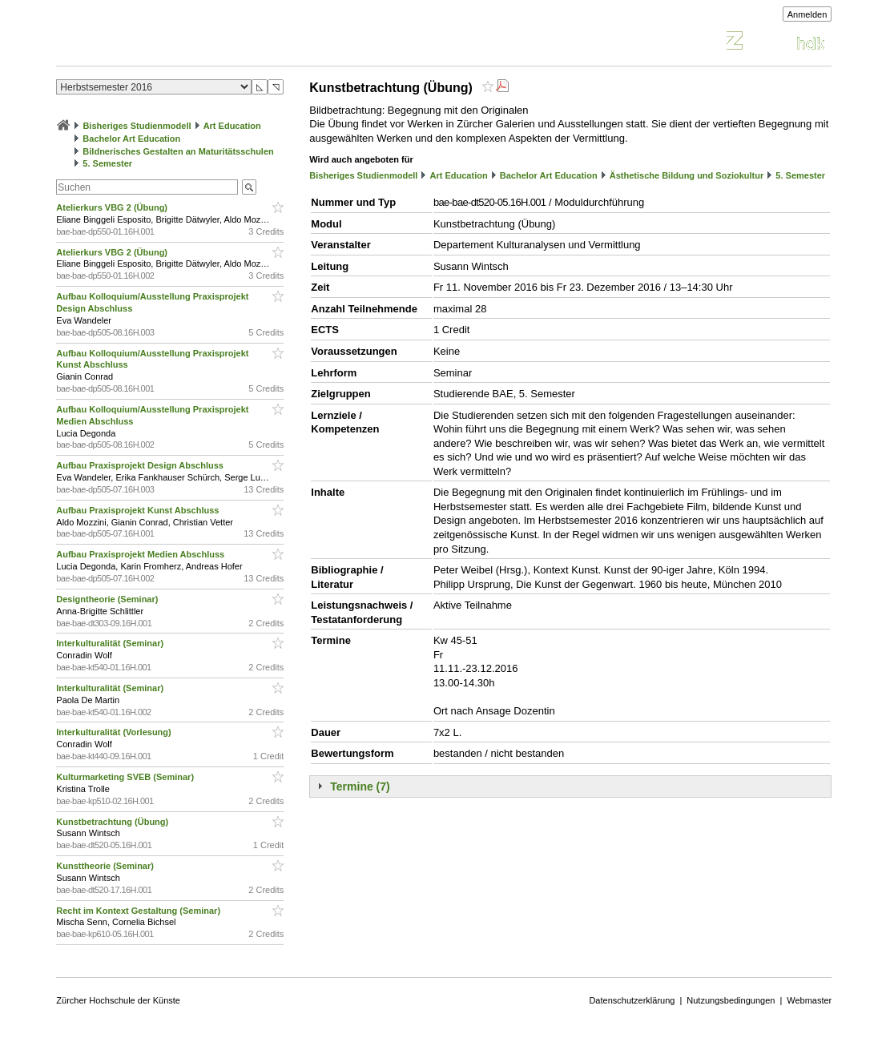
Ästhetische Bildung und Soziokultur (687, 175)
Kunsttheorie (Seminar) (106, 866)
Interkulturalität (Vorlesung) (114, 732)
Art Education (232, 126)
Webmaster (809, 1000)
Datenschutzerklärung (632, 1000)
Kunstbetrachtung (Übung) (114, 822)
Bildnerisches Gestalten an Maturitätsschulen (178, 151)
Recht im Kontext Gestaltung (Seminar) (139, 910)
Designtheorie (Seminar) (108, 599)
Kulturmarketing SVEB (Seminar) (126, 777)
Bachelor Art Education (131, 138)
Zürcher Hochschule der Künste (118, 1000)
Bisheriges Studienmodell (137, 126)
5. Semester (107, 163)
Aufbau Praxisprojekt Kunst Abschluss (138, 510)
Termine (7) (359, 786)
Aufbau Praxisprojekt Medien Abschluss (141, 554)
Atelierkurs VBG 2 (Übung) (113, 207)
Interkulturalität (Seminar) (111, 643)
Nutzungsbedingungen (731, 1000)
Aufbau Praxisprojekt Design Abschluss (141, 465)
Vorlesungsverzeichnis (174, 43)
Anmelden (807, 14)
